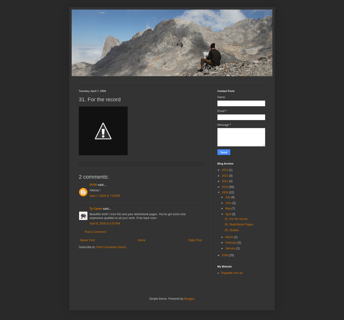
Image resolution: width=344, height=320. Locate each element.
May (228, 208)
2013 (225, 170)
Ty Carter (96, 208)
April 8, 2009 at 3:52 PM (105, 223)
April (228, 214)
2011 (225, 181)
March (229, 237)
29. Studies (232, 230)
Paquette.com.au (232, 273)
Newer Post (87, 240)
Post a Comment (95, 232)
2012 (225, 175)
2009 (225, 192)
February (231, 242)
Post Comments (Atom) (111, 247)
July (228, 197)
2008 (225, 255)
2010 (225, 187)
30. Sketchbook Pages (239, 224)
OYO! (93, 185)
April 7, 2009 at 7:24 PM (105, 195)
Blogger (189, 298)
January (230, 248)
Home (141, 240)
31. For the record (236, 219)
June (228, 203)
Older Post (195, 240)
